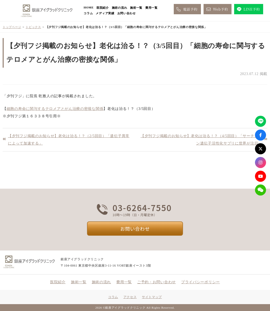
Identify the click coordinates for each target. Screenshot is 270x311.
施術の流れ (119, 7)
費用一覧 (151, 7)
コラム (88, 13)
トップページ (12, 27)
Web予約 (216, 9)
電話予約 (186, 9)
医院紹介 (103, 7)
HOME (89, 7)
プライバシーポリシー (200, 282)
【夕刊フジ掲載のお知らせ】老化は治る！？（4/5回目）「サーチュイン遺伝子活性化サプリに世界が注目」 (201, 139)
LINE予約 (248, 9)
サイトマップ (152, 297)
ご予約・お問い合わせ (156, 282)
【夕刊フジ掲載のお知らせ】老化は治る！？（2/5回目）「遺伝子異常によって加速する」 (68, 139)
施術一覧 (136, 7)
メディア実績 (105, 13)
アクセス (130, 297)
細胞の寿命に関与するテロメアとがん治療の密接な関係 (55, 109)
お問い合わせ (126, 13)
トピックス (33, 27)
